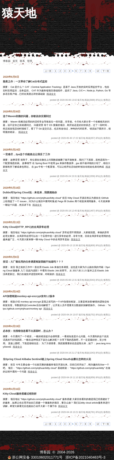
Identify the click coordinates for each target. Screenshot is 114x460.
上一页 (48, 71)
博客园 (6, 61)
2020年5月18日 (12, 187)
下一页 (105, 71)
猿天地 (19, 13)
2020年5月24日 (12, 149)
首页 (15, 61)
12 (98, 71)
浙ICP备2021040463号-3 (85, 457)
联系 (22, 61)
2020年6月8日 (11, 76)
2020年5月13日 (12, 222)
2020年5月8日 (11, 257)
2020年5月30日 (12, 111)
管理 (29, 61)
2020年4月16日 (12, 389)
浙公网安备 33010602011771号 (35, 457)
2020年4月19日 (12, 326)
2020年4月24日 (12, 291)
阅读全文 (51, 94)
